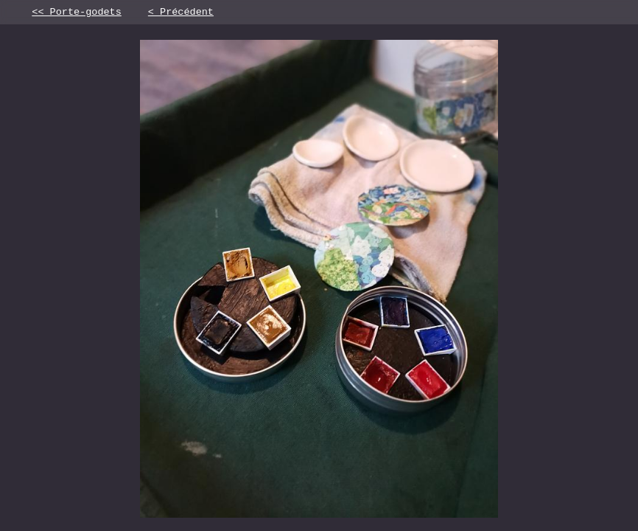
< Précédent (181, 13)
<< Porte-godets (77, 13)
